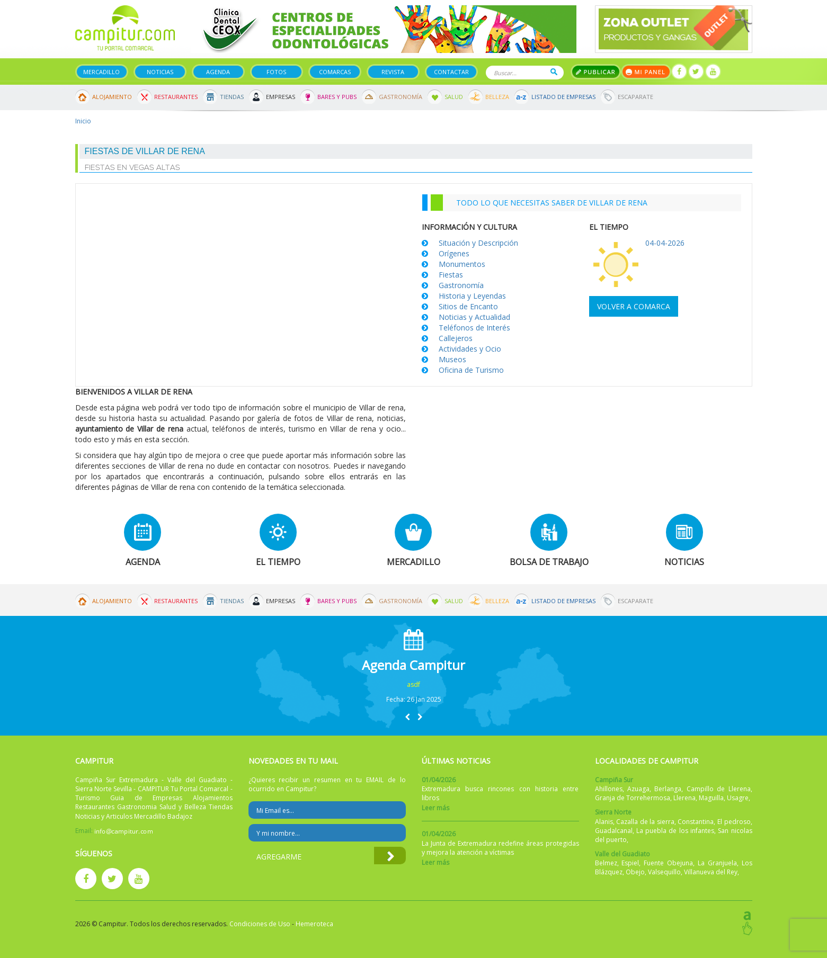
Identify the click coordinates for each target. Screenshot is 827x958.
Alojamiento (112, 97)
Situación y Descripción (478, 243)
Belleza (497, 97)
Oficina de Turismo (471, 370)
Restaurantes (176, 97)
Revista (392, 72)
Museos (452, 359)
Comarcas (335, 72)
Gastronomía (400, 97)
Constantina (696, 821)
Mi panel (646, 71)
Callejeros (456, 338)
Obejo (635, 871)
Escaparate (635, 97)
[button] (407, 716)
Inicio (83, 121)
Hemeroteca (314, 923)
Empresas (280, 97)
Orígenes (454, 253)
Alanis (604, 821)
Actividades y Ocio (470, 349)
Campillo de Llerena (719, 788)
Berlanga (667, 788)
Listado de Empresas (563, 97)
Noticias (160, 72)
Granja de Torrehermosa (632, 797)
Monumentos (462, 264)
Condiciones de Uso (259, 923)
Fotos (276, 72)
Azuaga (638, 788)
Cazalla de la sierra (645, 821)
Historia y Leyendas (472, 296)
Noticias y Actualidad (474, 317)
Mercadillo (101, 72)
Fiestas (451, 275)
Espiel (630, 862)
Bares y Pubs (337, 97)
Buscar (553, 71)
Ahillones (609, 788)
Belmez (606, 862)
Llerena (684, 797)
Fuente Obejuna (668, 862)
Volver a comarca (633, 306)
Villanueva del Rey (710, 871)
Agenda (218, 72)
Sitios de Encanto (468, 306)
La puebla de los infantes (675, 830)
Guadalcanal (614, 830)
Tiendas (232, 97)
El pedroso (734, 821)
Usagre (738, 797)
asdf (413, 684)
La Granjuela (717, 862)
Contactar (451, 72)
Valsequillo (664, 871)
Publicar (596, 71)
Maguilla (711, 797)
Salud (453, 97)
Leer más (435, 807)
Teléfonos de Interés (474, 328)
